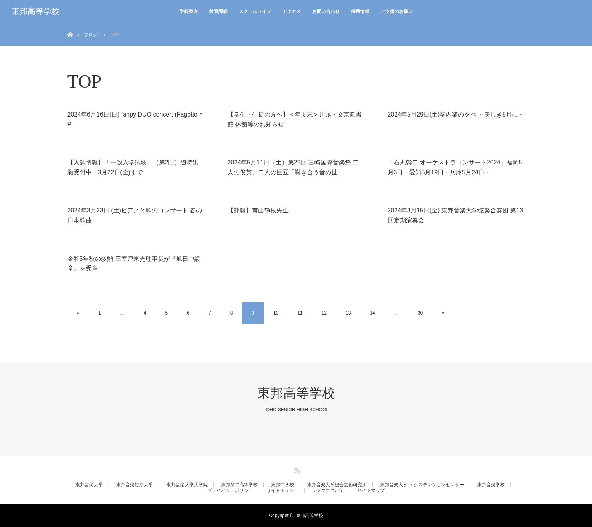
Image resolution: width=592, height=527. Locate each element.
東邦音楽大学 (89, 484)
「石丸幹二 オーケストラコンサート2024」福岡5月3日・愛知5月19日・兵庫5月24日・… (455, 167)
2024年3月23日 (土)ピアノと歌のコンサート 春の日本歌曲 (134, 215)
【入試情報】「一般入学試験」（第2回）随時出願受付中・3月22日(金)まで (133, 167)
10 (275, 313)
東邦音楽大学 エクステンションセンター (422, 484)
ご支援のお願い (397, 11)
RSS (296, 469)
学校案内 (189, 11)
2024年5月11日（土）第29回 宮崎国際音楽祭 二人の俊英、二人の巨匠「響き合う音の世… (293, 167)
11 (299, 313)
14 (372, 313)
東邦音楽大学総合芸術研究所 (337, 484)
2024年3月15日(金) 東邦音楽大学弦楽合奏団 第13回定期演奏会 (455, 215)
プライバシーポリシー (230, 490)
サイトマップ (371, 490)
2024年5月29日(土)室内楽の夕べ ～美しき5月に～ (456, 114)
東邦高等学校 (35, 11)
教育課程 (218, 11)
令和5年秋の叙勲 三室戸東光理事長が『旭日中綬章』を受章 (134, 264)
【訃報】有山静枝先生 (258, 210)
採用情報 (360, 11)
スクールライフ (255, 11)
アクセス (291, 11)
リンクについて (328, 490)
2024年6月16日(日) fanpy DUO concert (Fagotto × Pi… (135, 119)
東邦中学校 (282, 484)
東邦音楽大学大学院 (187, 484)
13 (348, 313)
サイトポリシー (282, 490)
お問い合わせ (326, 11)
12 (324, 313)
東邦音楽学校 (491, 484)
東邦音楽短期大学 (134, 484)
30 (420, 313)
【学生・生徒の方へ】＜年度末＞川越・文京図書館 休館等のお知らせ (295, 119)
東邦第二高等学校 (239, 484)
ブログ (91, 34)
